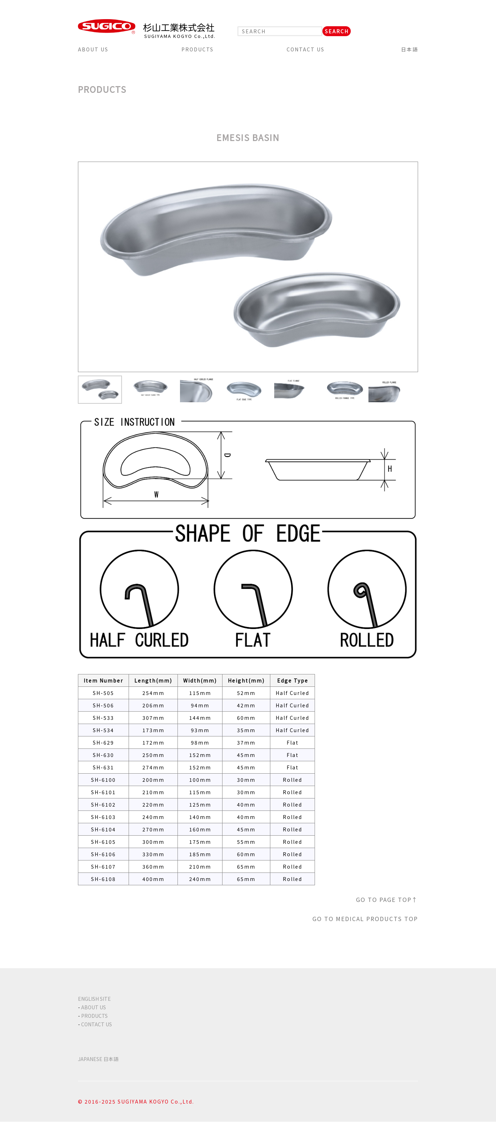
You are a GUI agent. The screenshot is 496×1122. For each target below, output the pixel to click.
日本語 (409, 49)
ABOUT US (93, 49)
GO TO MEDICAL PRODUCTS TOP (365, 918)
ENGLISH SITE (94, 998)
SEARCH (337, 31)
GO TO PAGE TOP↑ (387, 899)
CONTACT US (306, 49)
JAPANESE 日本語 (98, 1058)
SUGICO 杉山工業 (146, 26)
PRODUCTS (197, 49)
